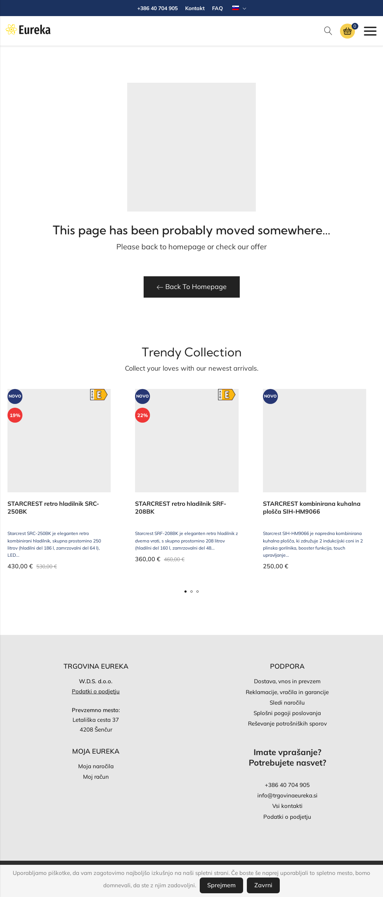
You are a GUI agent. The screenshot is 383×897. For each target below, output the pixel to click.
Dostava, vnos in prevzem (287, 681)
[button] (185, 591)
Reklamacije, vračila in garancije (287, 692)
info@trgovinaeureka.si (287, 795)
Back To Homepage (192, 286)
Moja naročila (96, 766)
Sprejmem (221, 885)
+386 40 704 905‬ (287, 784)
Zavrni (263, 885)
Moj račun (96, 776)
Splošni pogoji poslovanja (287, 713)
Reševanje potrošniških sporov (287, 723)
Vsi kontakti (287, 805)
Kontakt (195, 8)
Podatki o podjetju (96, 691)
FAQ (217, 8)
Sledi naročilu (287, 702)
